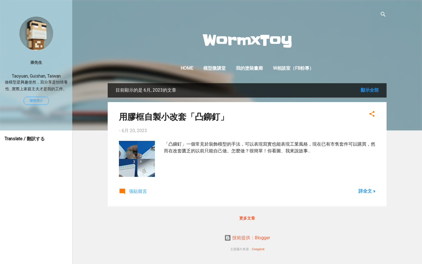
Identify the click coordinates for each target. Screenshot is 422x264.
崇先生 (36, 62)
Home (186, 68)
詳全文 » (366, 191)
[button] (372, 114)
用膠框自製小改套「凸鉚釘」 (174, 116)
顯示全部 (370, 90)
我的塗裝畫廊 (249, 68)
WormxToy (247, 41)
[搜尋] (383, 15)
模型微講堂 (214, 68)
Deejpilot (258, 249)
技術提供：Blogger (247, 237)
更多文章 (247, 218)
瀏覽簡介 (36, 101)
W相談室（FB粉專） (293, 68)
